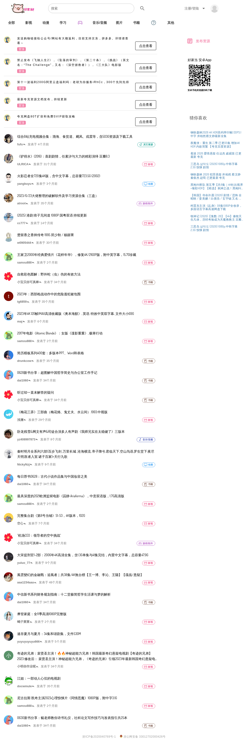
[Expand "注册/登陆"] (195, 8)
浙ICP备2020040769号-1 (99, 736)
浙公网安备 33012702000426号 (143, 736)
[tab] (11, 22)
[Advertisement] (216, 129)
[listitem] (80, 44)
